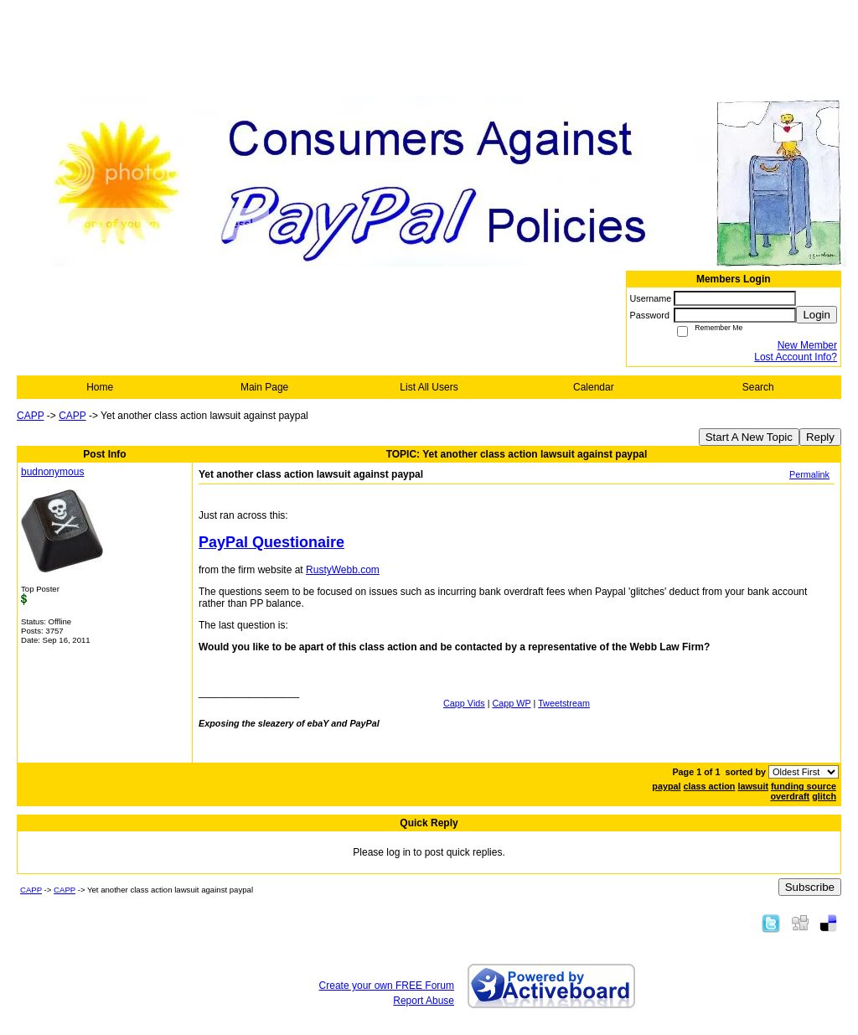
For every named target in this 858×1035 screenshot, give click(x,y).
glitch (824, 796)
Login (816, 314)
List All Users (428, 387)
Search (758, 387)
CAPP (30, 416)
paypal (666, 786)
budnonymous (52, 472)
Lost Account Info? (795, 357)
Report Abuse (423, 1001)
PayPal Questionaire (271, 542)
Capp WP (512, 703)
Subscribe (810, 887)
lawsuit (752, 786)
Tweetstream (564, 703)
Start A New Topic (749, 437)
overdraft (789, 796)
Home (99, 387)
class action (710, 786)
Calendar (593, 387)
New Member (807, 345)
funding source (803, 786)
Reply (820, 437)
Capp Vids (464, 703)
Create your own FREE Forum (386, 985)
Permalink (809, 474)
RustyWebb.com (343, 570)
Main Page (264, 387)
